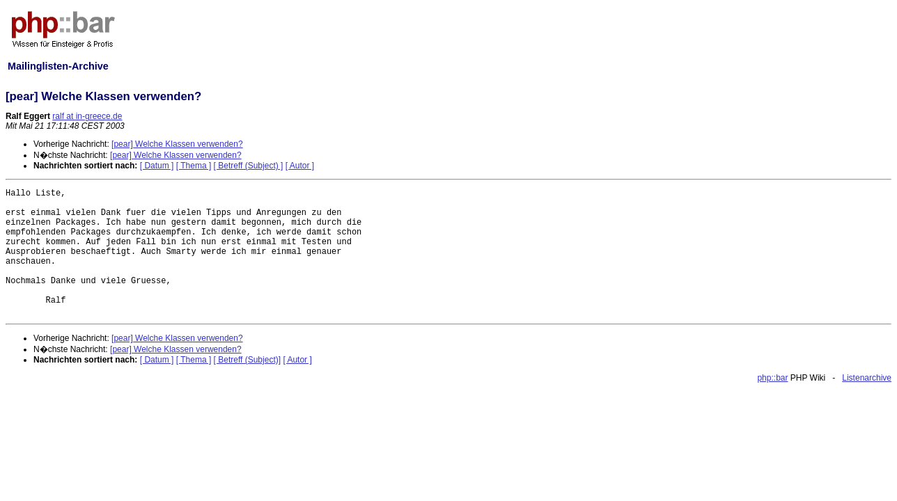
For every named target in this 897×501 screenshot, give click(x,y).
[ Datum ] (157, 165)
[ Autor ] (300, 165)
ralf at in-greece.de (87, 116)
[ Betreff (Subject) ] (248, 165)
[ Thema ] (193, 165)
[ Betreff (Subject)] (247, 360)
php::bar (772, 378)
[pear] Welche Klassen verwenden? (177, 144)
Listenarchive (866, 378)
